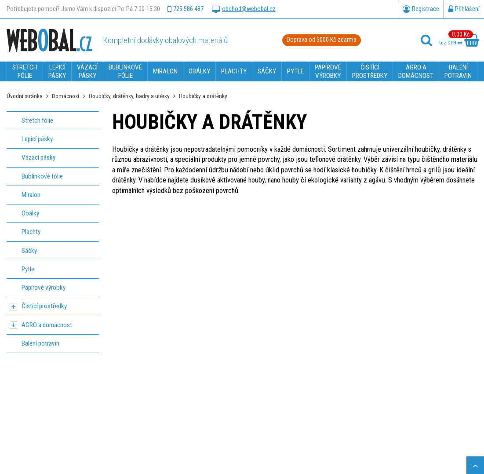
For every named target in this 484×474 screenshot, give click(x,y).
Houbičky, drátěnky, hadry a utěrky (129, 95)
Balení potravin (40, 343)
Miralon (31, 195)
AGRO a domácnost (47, 325)
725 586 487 (185, 9)
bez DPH (450, 43)
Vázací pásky (38, 157)
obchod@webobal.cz (244, 9)
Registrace (421, 9)
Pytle (28, 269)
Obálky (30, 213)
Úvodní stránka (25, 95)
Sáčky (29, 251)
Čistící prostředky (44, 306)
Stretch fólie (37, 120)
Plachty (31, 232)
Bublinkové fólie (42, 176)
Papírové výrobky (44, 288)
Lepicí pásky (37, 139)
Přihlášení (464, 9)
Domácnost (66, 95)
